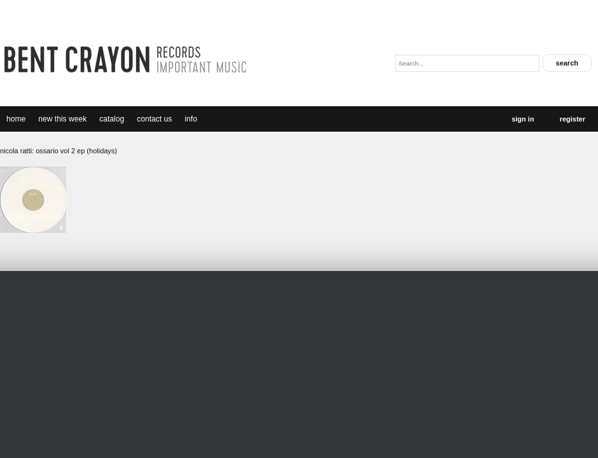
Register (572, 119)
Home (15, 118)
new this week (62, 118)
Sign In (522, 119)
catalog (111, 118)
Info (190, 118)
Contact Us (154, 118)
